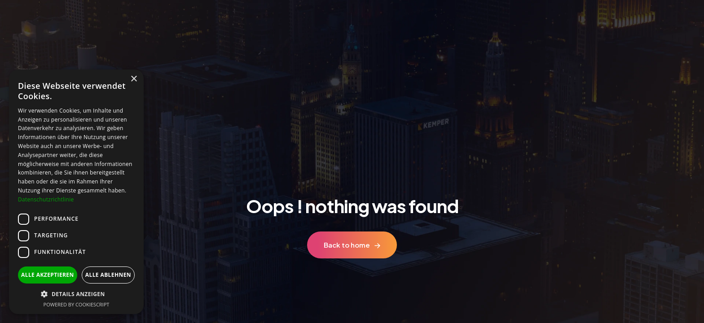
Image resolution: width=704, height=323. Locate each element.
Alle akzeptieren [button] (47, 275)
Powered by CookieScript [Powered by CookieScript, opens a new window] (77, 304)
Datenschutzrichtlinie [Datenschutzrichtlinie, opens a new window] (46, 199)
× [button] (133, 79)
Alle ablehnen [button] (108, 275)
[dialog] (76, 192)
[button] (76, 294)
